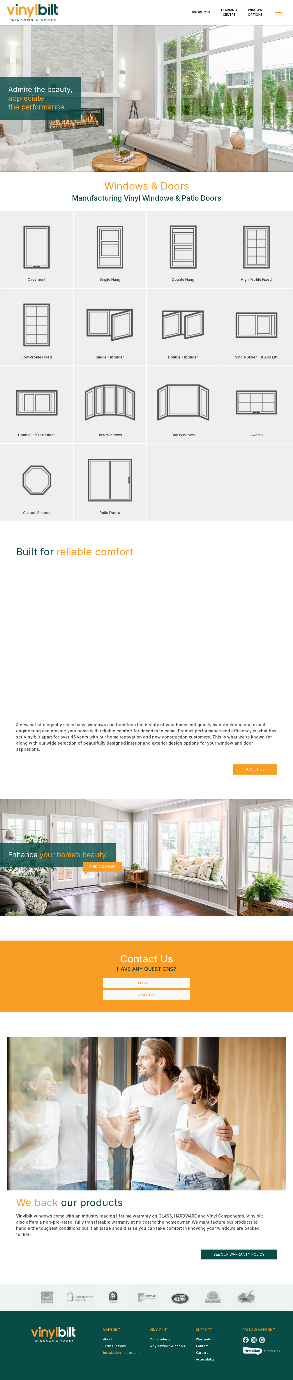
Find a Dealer (102, 866)
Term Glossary (114, 1346)
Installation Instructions (121, 1353)
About (107, 1339)
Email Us (146, 983)
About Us (255, 769)
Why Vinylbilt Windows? (168, 1346)
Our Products (160, 1339)
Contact (202, 1346)
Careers (202, 1353)
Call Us (146, 995)
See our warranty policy (239, 1254)
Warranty (203, 1339)
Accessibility (205, 1359)
